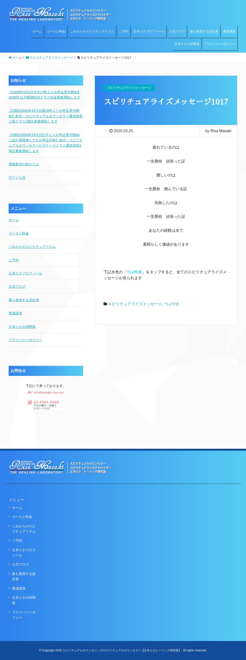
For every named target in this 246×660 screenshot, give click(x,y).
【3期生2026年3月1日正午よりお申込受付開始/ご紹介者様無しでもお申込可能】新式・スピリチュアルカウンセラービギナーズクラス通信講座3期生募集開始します (46, 143)
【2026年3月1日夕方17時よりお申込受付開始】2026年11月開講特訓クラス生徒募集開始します (45, 94)
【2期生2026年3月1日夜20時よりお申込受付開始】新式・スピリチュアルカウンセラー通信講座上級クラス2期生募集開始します (46, 116)
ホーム (37, 31)
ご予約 (123, 31)
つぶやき (171, 304)
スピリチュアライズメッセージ (135, 304)
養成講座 (229, 31)
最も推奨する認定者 (204, 31)
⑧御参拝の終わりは (24, 164)
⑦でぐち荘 (17, 178)
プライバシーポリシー (219, 44)
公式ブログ (177, 31)
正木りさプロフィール (149, 31)
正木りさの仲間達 (186, 44)
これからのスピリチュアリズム (92, 31)
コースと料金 (56, 31)
